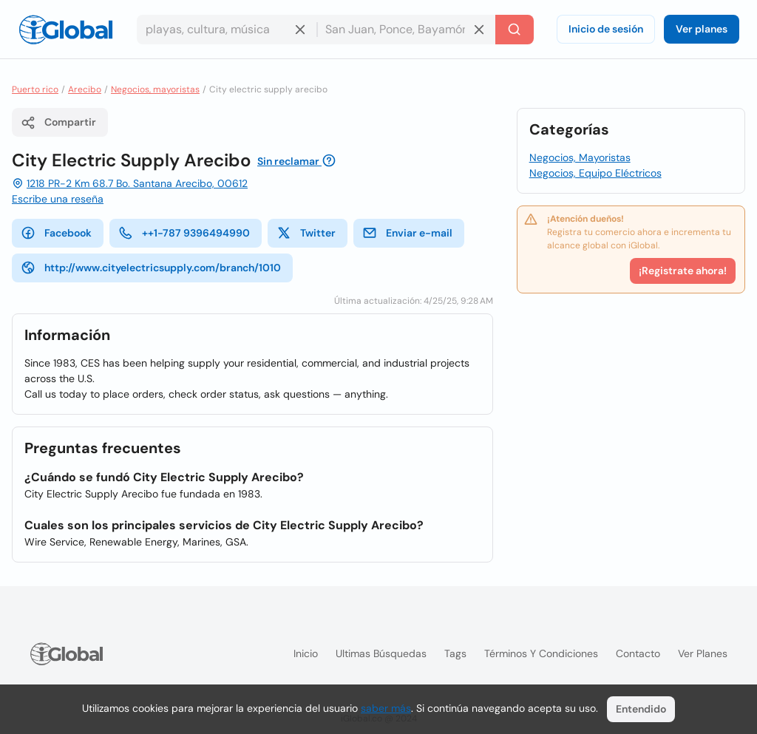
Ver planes (701, 28)
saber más (386, 708)
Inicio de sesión (605, 28)
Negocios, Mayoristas (580, 157)
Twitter (306, 232)
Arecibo (84, 89)
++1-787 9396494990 (184, 232)
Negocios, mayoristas (155, 89)
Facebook (56, 232)
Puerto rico (35, 89)
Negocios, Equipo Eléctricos (595, 173)
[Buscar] (514, 29)
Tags (455, 653)
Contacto (638, 653)
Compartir (58, 122)
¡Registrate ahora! (683, 270)
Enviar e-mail (407, 232)
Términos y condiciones (541, 653)
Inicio (305, 653)
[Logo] (66, 29)
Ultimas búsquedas (381, 653)
